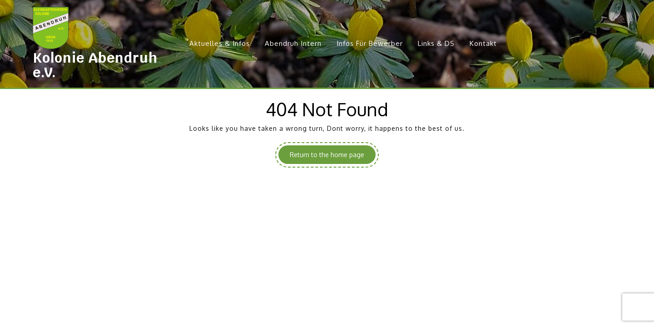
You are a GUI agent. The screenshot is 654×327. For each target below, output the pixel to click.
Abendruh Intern (293, 43)
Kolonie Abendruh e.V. (95, 65)
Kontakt (483, 43)
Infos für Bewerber (370, 43)
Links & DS (436, 43)
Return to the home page (333, 156)
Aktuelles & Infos (219, 43)
